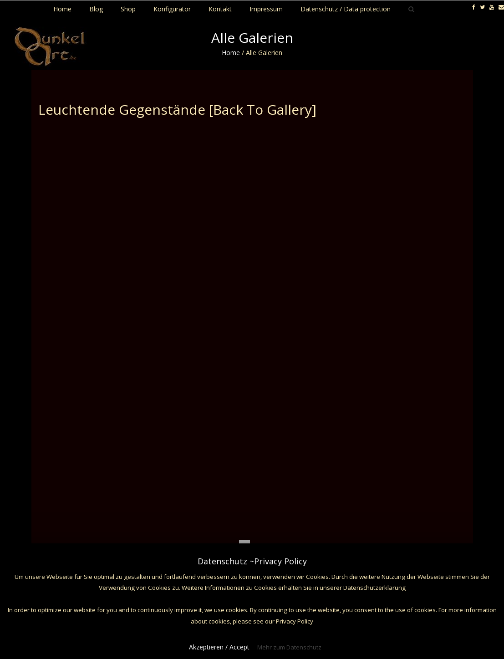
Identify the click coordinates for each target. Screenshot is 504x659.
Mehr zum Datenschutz (289, 647)
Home (231, 52)
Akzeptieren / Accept (219, 647)
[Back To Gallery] (262, 109)
